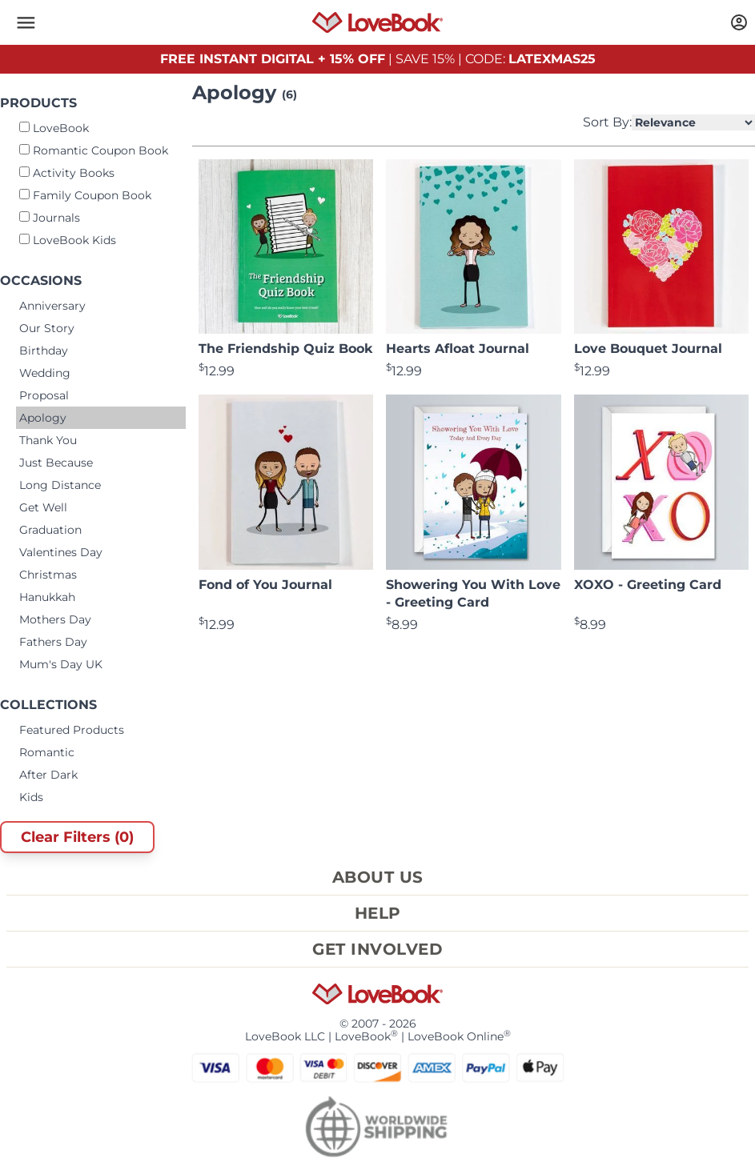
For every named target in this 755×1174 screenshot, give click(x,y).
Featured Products (71, 730)
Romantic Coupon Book (93, 150)
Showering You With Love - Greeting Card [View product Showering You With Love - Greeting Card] (473, 593)
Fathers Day (53, 642)
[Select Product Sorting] (693, 122)
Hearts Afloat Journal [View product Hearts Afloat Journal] (457, 348)
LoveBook (54, 128)
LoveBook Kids (67, 240)
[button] (25, 22)
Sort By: (669, 122)
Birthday (43, 350)
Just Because (56, 462)
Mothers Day (55, 619)
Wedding (44, 373)
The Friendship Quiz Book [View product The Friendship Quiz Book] (285, 348)
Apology (42, 418)
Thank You (48, 440)
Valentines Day (60, 552)
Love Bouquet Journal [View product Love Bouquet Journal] (648, 348)
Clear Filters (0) (77, 837)
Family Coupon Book (85, 195)
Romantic (46, 752)
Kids (31, 797)
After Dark (48, 774)
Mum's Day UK (60, 664)
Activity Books (66, 173)
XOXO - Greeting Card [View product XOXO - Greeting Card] (647, 584)
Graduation (50, 530)
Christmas (48, 574)
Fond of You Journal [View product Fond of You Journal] (265, 584)
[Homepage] (377, 22)
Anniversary (52, 306)
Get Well (43, 507)
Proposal (44, 395)
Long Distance (60, 485)
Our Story (46, 328)
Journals (49, 217)
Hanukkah (47, 597)
